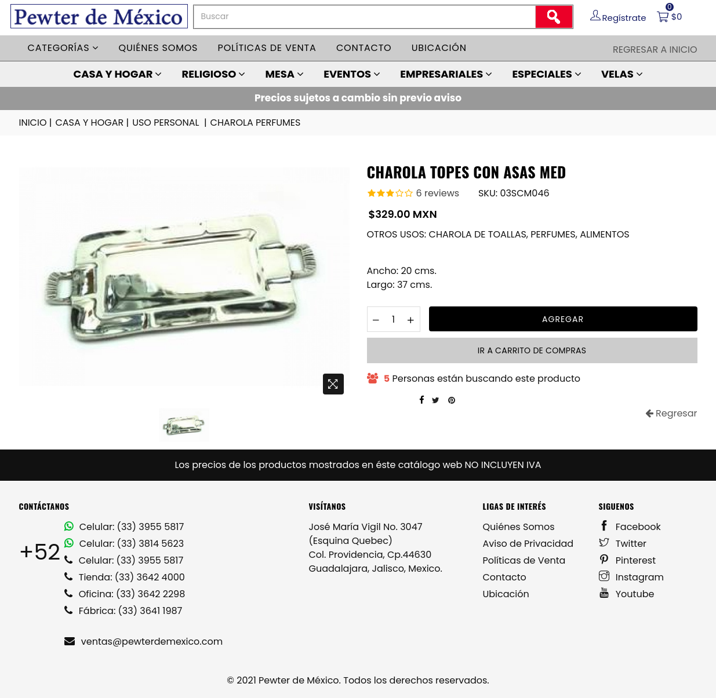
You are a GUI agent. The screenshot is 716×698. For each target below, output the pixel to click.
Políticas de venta (267, 47)
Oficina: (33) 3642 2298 (125, 594)
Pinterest (627, 560)
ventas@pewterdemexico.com (143, 641)
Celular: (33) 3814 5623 (124, 543)
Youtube (627, 594)
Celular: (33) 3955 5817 (124, 526)
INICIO (36, 123)
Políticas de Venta (524, 560)
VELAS (622, 74)
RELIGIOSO (214, 74)
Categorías (63, 47)
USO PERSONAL (170, 123)
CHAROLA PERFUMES (255, 122)
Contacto (364, 47)
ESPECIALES (546, 74)
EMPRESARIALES (446, 74)
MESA (284, 74)
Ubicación (439, 47)
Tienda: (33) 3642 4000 (124, 577)
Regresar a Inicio (655, 49)
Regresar (671, 413)
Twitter (623, 543)
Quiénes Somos (519, 526)
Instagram (631, 577)
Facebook (630, 526)
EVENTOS (352, 74)
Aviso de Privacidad (528, 543)
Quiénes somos (158, 47)
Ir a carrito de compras (532, 350)
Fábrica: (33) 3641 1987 (123, 610)
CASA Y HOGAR (117, 74)
